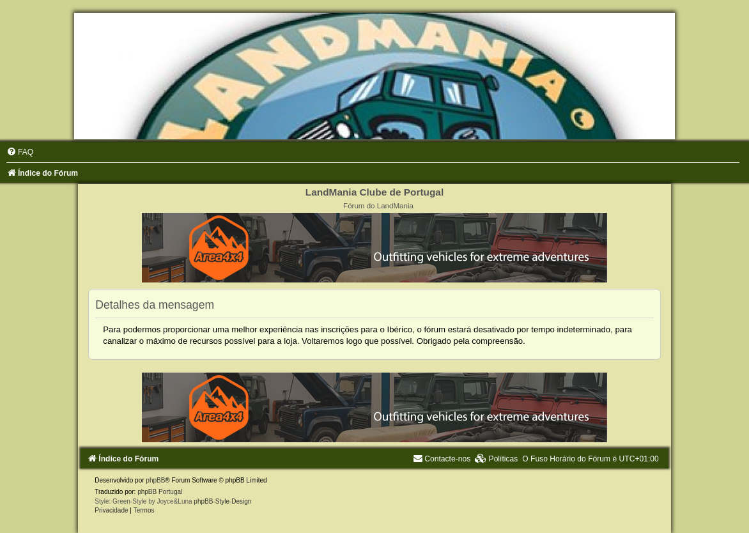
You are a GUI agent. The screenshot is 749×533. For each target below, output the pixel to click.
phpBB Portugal (159, 491)
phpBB (155, 480)
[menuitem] (19, 152)
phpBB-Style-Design (222, 501)
